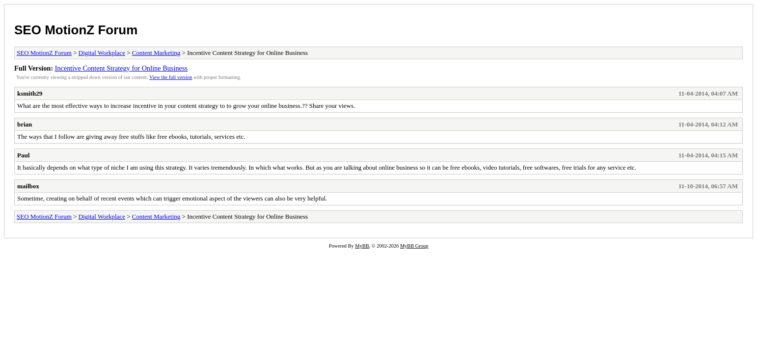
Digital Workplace (102, 52)
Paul (23, 155)
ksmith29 (29, 93)
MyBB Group (414, 246)
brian (24, 124)
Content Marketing (156, 52)
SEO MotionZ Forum (75, 30)
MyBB (362, 246)
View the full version (170, 77)
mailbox (28, 186)
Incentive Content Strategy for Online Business (121, 68)
